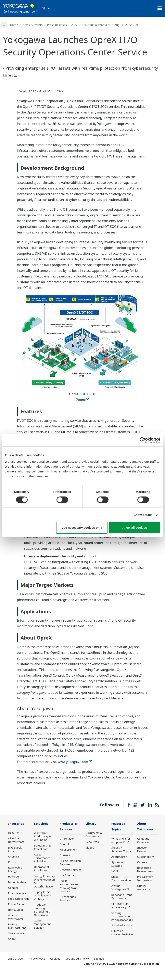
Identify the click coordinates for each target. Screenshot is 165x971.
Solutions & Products (96, 25)
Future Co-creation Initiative (122, 933)
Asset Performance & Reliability (43, 858)
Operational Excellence (41, 869)
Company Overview (143, 840)
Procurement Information (145, 879)
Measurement (68, 850)
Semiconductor (17, 934)
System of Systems (117, 864)
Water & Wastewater (15, 917)
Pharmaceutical (17, 893)
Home (14, 25)
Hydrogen (14, 877)
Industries (16, 824)
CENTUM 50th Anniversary (120, 906)
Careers (142, 862)
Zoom (82, 400)
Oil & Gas (14, 833)
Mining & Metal (17, 882)
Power (12, 862)
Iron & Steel (15, 910)
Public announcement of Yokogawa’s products (69, 887)
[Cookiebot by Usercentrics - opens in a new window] (142, 440)
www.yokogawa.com (75, 762)
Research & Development (145, 870)
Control (64, 845)
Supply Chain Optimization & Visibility (43, 896)
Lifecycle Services (70, 870)
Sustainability (145, 857)
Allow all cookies (134, 527)
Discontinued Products (68, 899)
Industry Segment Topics (121, 849)
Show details (143, 514)
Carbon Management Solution (42, 924)
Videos (90, 848)
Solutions (41, 824)
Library (91, 824)
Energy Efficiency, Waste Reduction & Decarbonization (44, 881)
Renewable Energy (15, 869)
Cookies (55, 959)
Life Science (67, 876)
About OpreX (119, 857)
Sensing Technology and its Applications (121, 917)
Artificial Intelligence (118, 888)
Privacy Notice (36, 959)
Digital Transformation (121, 879)
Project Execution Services (70, 862)
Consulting (66, 856)
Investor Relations (143, 849)
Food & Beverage (18, 899)
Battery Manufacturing (17, 926)
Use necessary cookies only (81, 527)
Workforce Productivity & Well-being (42, 836)
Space (12, 939)
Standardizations (122, 926)
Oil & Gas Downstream (16, 840)
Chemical (14, 857)
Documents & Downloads (94, 835)
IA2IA (114, 872)
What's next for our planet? (120, 840)
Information (67, 839)
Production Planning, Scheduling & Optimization (42, 910)
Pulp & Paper (16, 904)
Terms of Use (14, 959)
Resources (92, 842)
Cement (13, 888)
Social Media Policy (77, 959)
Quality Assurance (143, 888)
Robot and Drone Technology (121, 897)
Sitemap (99, 959)
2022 (74, 25)
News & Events (33, 25)
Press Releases (57, 25)
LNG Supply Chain (15, 849)
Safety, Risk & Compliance (42, 847)
